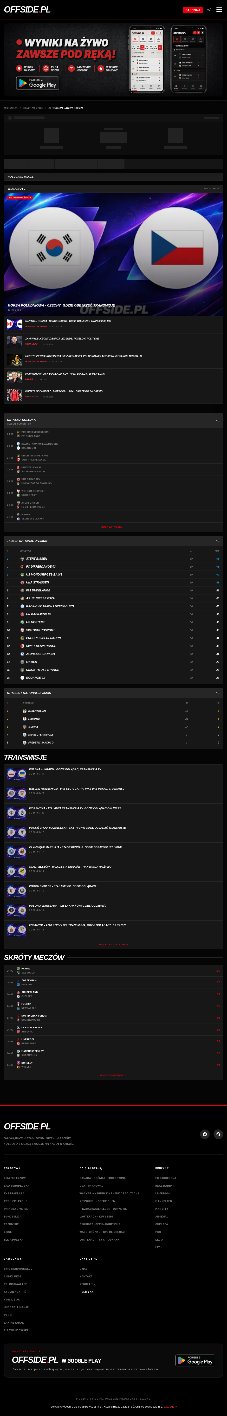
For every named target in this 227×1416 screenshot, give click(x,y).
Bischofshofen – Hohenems (99, 1224)
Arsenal (161, 1216)
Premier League (15, 1201)
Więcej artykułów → (113, 944)
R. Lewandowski (16, 1330)
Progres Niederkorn (43, 638)
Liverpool (162, 1193)
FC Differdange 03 (41, 566)
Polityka (86, 1291)
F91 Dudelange (38, 590)
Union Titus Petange (42, 670)
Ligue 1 (8, 1231)
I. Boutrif (34, 719)
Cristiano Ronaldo (18, 1268)
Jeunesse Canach (40, 654)
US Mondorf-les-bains (44, 574)
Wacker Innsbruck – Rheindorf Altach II (109, 1193)
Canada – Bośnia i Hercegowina (102, 1177)
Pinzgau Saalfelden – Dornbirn (103, 1208)
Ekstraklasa (14, 1193)
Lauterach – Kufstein (96, 1216)
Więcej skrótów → (113, 1075)
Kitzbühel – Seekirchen (97, 1201)
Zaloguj (193, 10)
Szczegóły (170, 1406)
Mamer (31, 662)
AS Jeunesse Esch (40, 598)
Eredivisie (11, 1224)
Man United (163, 1201)
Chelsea (161, 1224)
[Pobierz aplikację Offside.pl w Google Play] (113, 1361)
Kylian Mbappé (15, 1291)
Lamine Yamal (14, 1322)
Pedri (8, 1314)
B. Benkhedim (37, 711)
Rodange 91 (35, 677)
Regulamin (87, 1284)
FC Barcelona (165, 1177)
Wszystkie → (211, 188)
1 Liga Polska (13, 1239)
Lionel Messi (13, 1276)
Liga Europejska (16, 1185)
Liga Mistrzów (15, 1177)
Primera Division (16, 1208)
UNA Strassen (37, 582)
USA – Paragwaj (91, 1185)
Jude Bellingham (16, 1307)
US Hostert (35, 622)
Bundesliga (12, 1216)
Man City (161, 1208)
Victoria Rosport (40, 630)
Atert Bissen (36, 558)
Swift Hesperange (41, 646)
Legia (159, 1239)
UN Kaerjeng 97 (38, 614)
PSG (158, 1231)
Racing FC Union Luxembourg (50, 606)
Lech (158, 1247)
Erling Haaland (15, 1284)
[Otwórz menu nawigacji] (219, 9)
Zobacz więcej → (114, 527)
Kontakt (86, 1276)
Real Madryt (165, 1185)
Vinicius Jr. (12, 1299)
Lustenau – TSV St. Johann (99, 1239)
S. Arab (33, 726)
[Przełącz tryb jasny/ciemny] (209, 9)
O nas (83, 1268)
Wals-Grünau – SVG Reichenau (102, 1231)
